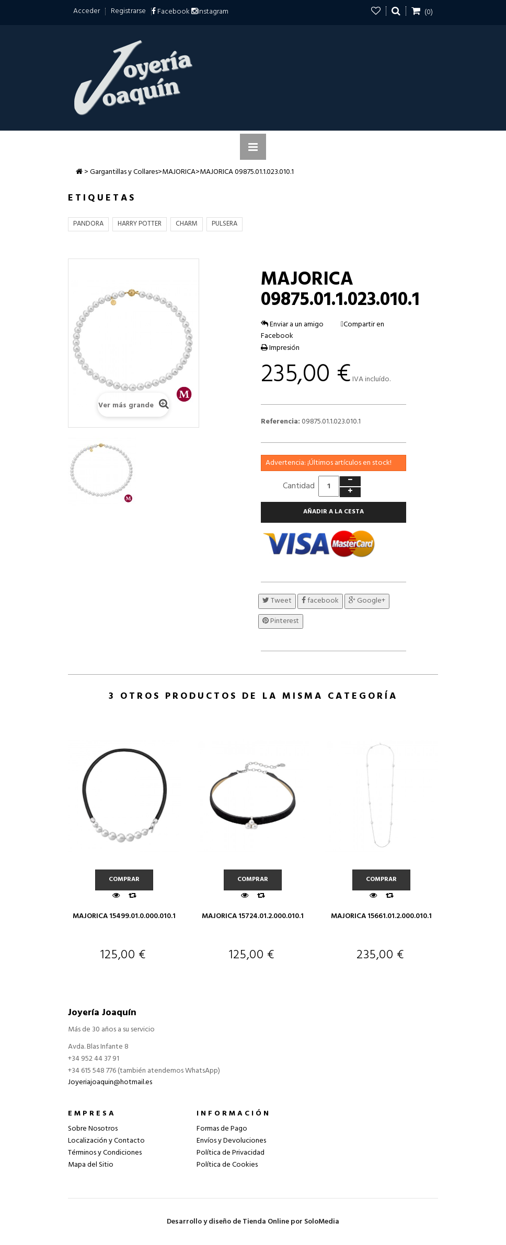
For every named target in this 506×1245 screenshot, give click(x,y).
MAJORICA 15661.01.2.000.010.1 (381, 916)
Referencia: (280, 422)
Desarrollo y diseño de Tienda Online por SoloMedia (253, 1222)
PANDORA (88, 223)
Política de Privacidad (230, 1153)
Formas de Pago (222, 1129)
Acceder (86, 11)
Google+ (367, 601)
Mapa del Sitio (90, 1165)
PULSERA (224, 223)
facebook (320, 601)
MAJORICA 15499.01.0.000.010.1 (124, 916)
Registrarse (128, 11)
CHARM (187, 223)
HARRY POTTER (140, 223)
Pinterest (280, 621)
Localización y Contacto (106, 1141)
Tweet (277, 601)
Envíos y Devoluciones (231, 1141)
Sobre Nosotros (93, 1129)
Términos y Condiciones (105, 1153)
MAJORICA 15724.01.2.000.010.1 (253, 916)
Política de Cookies (227, 1165)
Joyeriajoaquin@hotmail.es (110, 1082)
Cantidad (299, 486)
